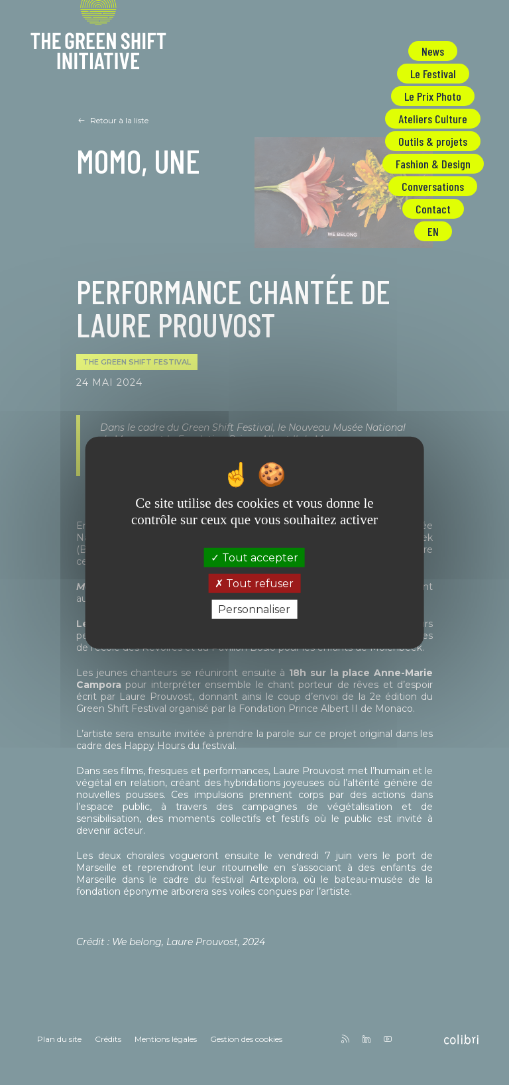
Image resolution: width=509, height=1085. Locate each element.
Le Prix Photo (432, 96)
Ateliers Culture (432, 118)
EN (433, 231)
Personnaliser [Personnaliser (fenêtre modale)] (254, 609)
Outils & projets (432, 141)
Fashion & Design (433, 163)
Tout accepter (254, 557)
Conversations (433, 186)
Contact (433, 208)
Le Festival (433, 73)
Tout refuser (254, 583)
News (433, 51)
